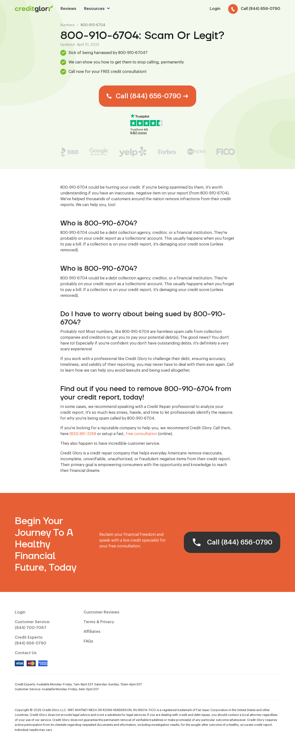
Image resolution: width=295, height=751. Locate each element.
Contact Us (26, 653)
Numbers (67, 25)
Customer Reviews (101, 612)
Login (20, 612)
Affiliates (92, 632)
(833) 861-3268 (83, 434)
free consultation (141, 434)
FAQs (88, 641)
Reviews (68, 9)
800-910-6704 (93, 25)
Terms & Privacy (99, 622)
